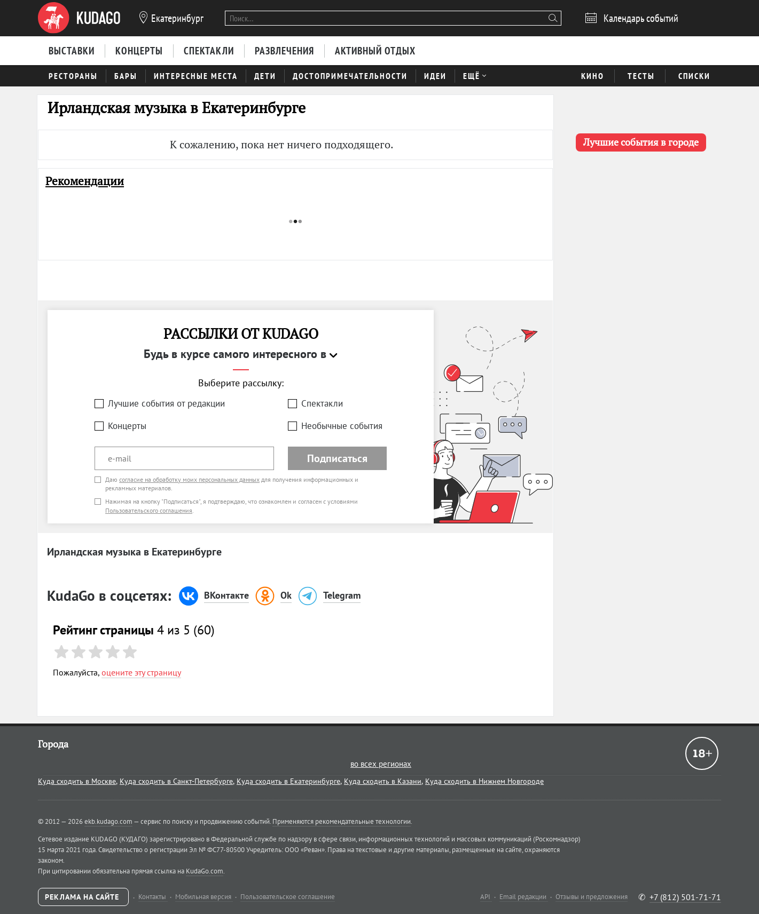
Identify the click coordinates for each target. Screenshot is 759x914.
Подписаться (337, 458)
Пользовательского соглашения (148, 510)
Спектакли (322, 403)
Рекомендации (84, 181)
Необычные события (341, 426)
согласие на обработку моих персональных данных (189, 479)
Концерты (127, 426)
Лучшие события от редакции (166, 403)
